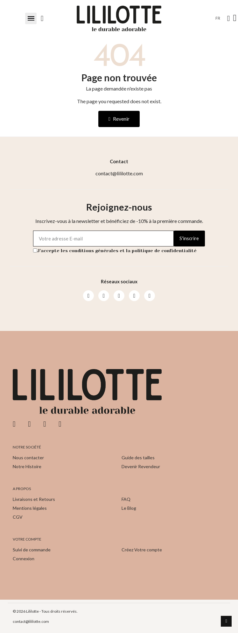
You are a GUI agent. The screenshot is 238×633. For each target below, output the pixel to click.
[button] (31, 18)
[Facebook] (88, 295)
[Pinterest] (134, 295)
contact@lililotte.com (31, 621)
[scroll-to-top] (226, 621)
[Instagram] (103, 295)
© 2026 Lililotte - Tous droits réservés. (45, 611)
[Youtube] (119, 295)
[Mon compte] (229, 18)
